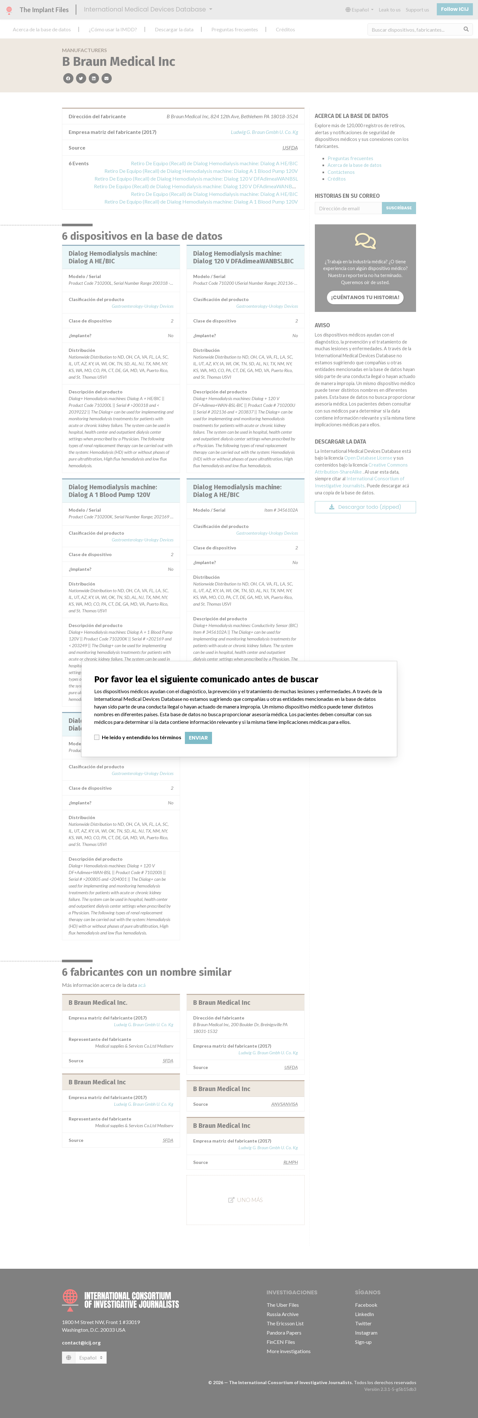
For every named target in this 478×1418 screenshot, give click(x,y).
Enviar (198, 737)
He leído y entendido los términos (141, 737)
